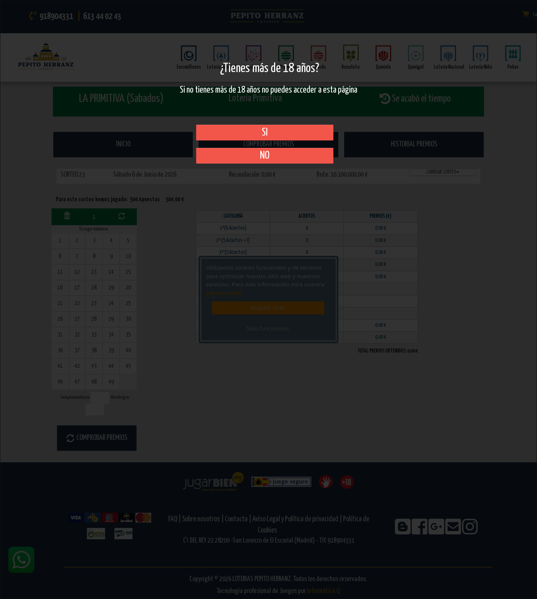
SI (265, 132)
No (265, 155)
